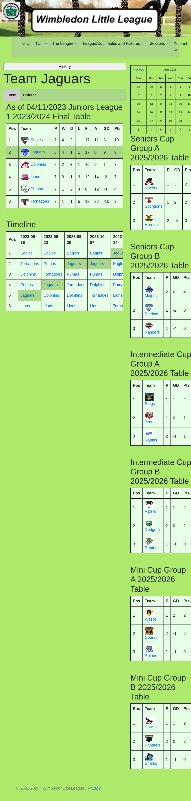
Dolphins (38, 164)
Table (11, 95)
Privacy (94, 788)
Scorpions (153, 206)
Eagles (37, 140)
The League (62, 43)
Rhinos (151, 656)
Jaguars (38, 152)
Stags (150, 403)
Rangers (152, 332)
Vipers (150, 511)
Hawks (151, 727)
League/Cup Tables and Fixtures (111, 43)
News (27, 44)
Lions (35, 177)
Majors (151, 296)
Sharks (151, 763)
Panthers (153, 745)
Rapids (151, 440)
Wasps (151, 619)
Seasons (157, 43)
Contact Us (180, 47)
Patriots (151, 314)
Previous (138, 69)
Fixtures (29, 95)
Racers (151, 188)
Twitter (41, 44)
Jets (148, 422)
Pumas (37, 189)
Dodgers (152, 529)
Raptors (152, 548)
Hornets (152, 224)
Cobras (151, 637)
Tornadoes (40, 201)
